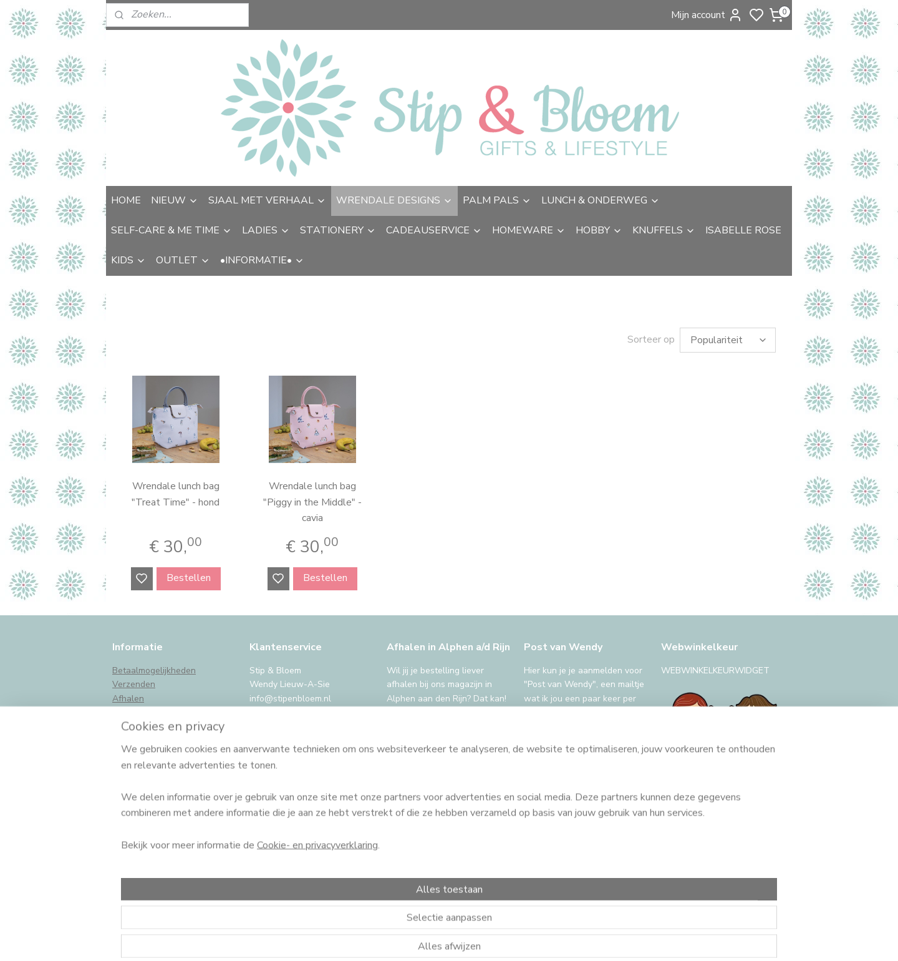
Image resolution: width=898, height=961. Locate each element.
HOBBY (599, 230)
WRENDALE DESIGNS (394, 200)
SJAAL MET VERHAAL (267, 200)
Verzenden (133, 684)
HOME (126, 200)
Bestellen (189, 578)
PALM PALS (497, 200)
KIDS (128, 260)
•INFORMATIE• (262, 260)
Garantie (129, 727)
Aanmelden (559, 828)
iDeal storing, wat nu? (155, 796)
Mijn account (707, 14)
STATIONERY (338, 230)
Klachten (129, 740)
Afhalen (128, 699)
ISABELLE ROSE (743, 230)
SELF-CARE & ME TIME (171, 230)
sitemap (516, 938)
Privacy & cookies (146, 768)
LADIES (266, 230)
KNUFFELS (663, 230)
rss (538, 938)
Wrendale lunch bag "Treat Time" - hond (176, 494)
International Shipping (156, 782)
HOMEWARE (529, 230)
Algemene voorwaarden (160, 754)
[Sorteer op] (727, 340)
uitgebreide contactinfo (295, 712)
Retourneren (137, 712)
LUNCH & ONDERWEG (600, 200)
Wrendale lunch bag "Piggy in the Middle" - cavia (312, 502)
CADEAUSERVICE (434, 230)
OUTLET (183, 260)
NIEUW (174, 200)
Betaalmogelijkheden (154, 670)
